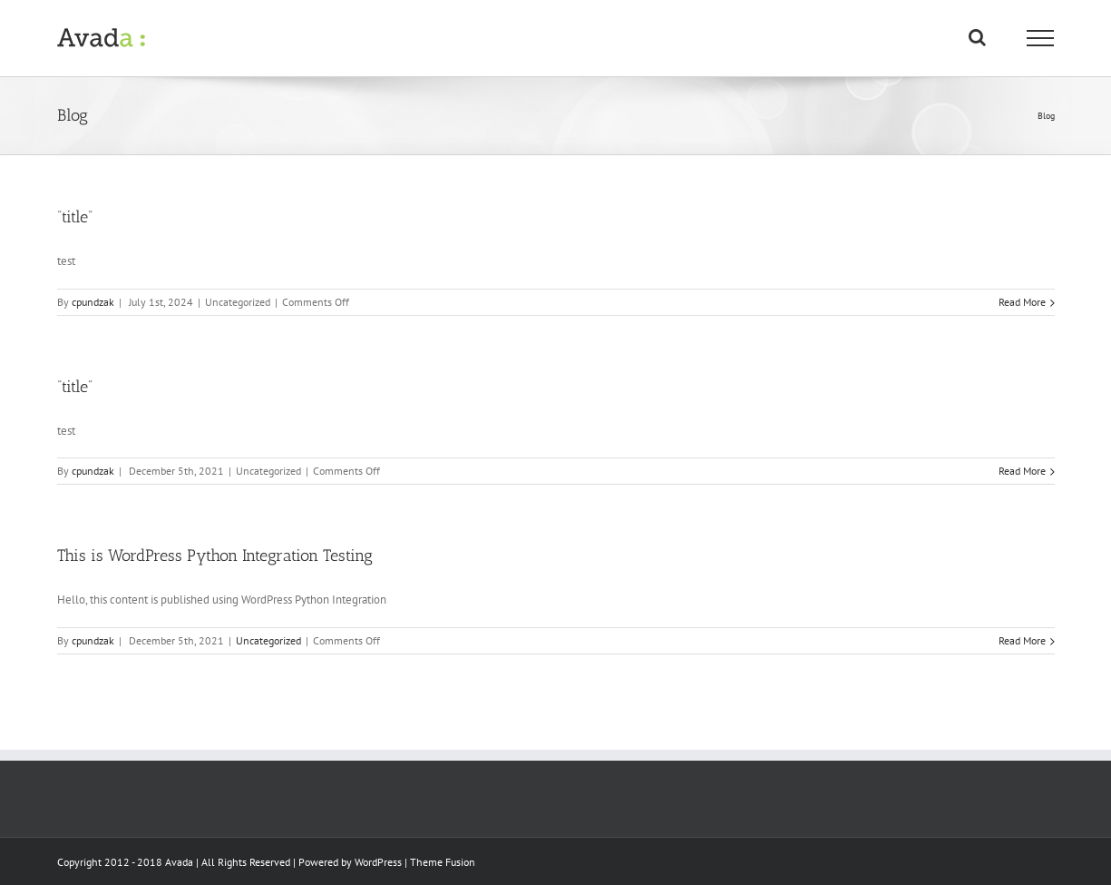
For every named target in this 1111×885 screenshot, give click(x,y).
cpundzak (93, 302)
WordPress (378, 862)
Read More (1022, 302)
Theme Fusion (442, 862)
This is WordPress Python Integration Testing (215, 555)
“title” (75, 217)
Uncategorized (268, 640)
